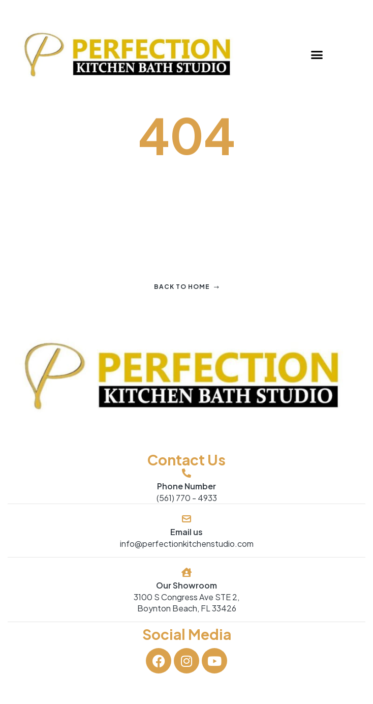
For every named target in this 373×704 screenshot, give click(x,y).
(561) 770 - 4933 (187, 497)
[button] (317, 55)
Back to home (187, 286)
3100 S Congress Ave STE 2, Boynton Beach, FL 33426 (186, 602)
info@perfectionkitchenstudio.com (187, 543)
